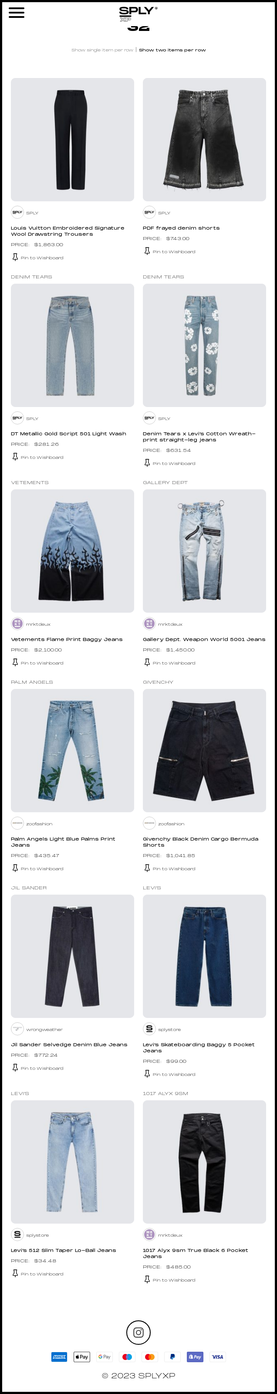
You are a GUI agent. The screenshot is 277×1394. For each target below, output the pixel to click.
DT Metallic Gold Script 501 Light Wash (68, 434)
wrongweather (44, 1030)
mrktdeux (38, 625)
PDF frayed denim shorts (181, 228)
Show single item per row (102, 50)
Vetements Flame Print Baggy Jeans (67, 640)
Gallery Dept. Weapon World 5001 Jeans (204, 640)
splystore (169, 1030)
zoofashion (39, 824)
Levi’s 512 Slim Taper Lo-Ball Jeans (63, 1250)
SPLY (32, 213)
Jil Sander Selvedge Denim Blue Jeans (69, 1045)
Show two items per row (172, 50)
